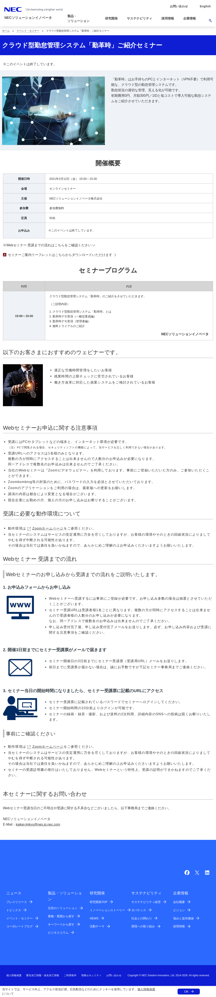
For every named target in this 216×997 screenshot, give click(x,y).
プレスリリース (16, 902)
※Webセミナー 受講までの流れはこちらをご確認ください (47, 245)
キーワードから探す (61, 924)
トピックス (13, 910)
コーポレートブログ (19, 926)
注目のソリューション (62, 908)
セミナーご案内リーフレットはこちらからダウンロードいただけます (57, 255)
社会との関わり (141, 918)
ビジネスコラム (58, 932)
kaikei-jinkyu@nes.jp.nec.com (38, 824)
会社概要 (179, 902)
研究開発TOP (99, 902)
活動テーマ (97, 926)
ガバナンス (138, 910)
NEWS (94, 918)
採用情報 (179, 926)
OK (186, 991)
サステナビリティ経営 (146, 902)
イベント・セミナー (28, 30)
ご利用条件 (70, 975)
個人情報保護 (146, 989)
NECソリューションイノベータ (28, 18)
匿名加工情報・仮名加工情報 (42, 975)
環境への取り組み (143, 926)
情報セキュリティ (91, 975)
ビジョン (179, 910)
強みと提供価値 (183, 918)
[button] (83, 18)
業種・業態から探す (61, 916)
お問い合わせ (113, 975)
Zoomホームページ (45, 528)
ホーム (6, 30)
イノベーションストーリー (107, 910)
